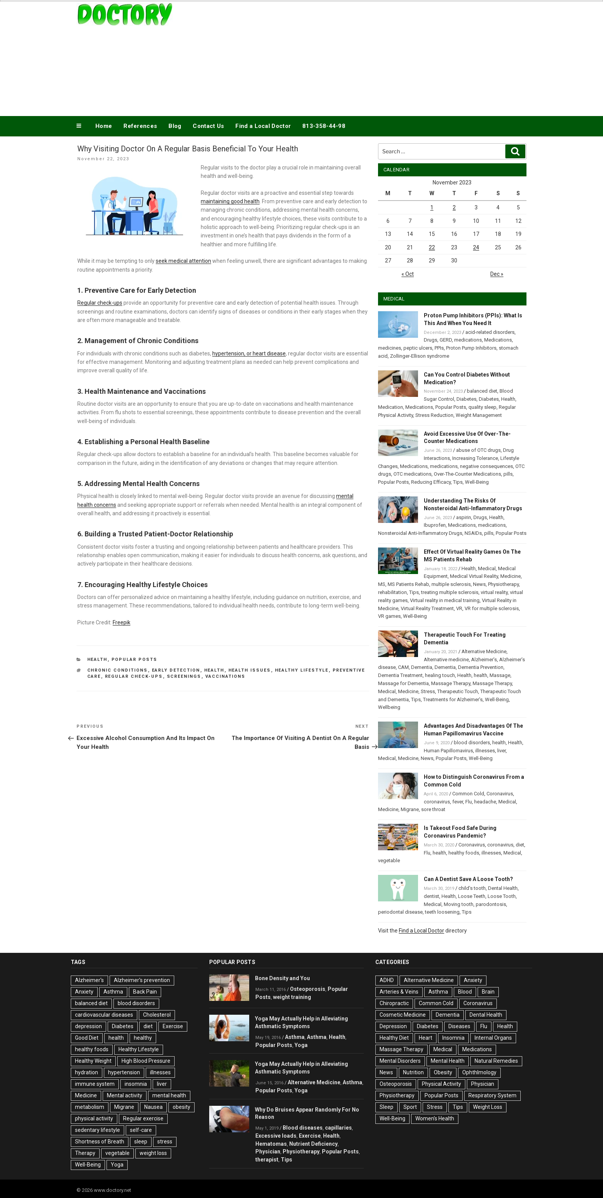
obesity (181, 1107)
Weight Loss (487, 1107)
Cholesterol (157, 1015)
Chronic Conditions (117, 670)
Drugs (430, 340)
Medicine (510, 576)
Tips (458, 482)
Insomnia (453, 1038)
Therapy (85, 1153)
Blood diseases (303, 1128)
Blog (174, 126)
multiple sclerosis (451, 584)
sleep (140, 1141)
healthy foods (463, 853)
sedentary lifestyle (97, 1130)
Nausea (153, 1107)
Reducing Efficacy (431, 482)
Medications (498, 340)
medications (468, 340)
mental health (169, 1095)
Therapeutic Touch (457, 691)
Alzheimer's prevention (142, 980)
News (479, 584)
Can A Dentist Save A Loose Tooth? (468, 879)
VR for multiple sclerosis (492, 608)
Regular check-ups (99, 303)
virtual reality (494, 592)
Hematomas (271, 1144)
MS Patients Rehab (408, 584)
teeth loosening (442, 912)
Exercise (173, 1026)
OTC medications (412, 474)
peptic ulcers (417, 348)
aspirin (463, 517)
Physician (267, 1151)
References (140, 126)
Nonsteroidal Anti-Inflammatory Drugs (420, 533)
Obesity (443, 1072)
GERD (446, 340)
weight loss (153, 1153)
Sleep (386, 1107)
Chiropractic (394, 1003)
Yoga (117, 1164)
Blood (465, 992)
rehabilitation (392, 592)
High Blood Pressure (146, 1061)
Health (97, 659)
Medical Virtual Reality (474, 576)
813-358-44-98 (323, 126)
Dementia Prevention (480, 667)
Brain (488, 992)
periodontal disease (400, 912)
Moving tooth (458, 904)
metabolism (89, 1107)
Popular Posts (135, 659)
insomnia (136, 1084)
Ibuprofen (435, 525)
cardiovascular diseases (104, 1015)
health (214, 670)
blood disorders (472, 742)
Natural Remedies (496, 1061)
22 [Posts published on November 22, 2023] (432, 247)
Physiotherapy (503, 584)
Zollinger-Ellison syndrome (419, 356)
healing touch (440, 675)
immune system (95, 1084)
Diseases (459, 1026)
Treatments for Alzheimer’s (453, 699)
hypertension (124, 1072)
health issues (249, 670)
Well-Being (477, 482)
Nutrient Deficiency (313, 1144)
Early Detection (176, 670)
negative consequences (486, 466)
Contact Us (208, 126)
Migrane (410, 809)
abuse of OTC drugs (478, 450)
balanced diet (482, 391)
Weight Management (479, 415)
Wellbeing (389, 707)
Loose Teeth (471, 896)
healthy (143, 1038)
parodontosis (491, 904)
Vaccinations (225, 676)
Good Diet (86, 1038)
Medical (487, 568)
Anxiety (84, 992)
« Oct (407, 274)
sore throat (433, 809)
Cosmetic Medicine (403, 1015)
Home (103, 126)
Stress (428, 691)
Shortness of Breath (99, 1141)
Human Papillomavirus (448, 750)
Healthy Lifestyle (302, 670)
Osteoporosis (307, 989)
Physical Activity (441, 1084)
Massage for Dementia (403, 683)
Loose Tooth (502, 896)
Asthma (113, 992)
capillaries (338, 1128)
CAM (403, 667)
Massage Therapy (450, 683)
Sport (410, 1107)
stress (164, 1141)
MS (381, 584)
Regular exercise (143, 1118)
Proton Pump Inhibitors (471, 348)
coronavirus (437, 802)
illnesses (485, 750)
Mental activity (124, 1095)
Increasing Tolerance (475, 458)
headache (485, 802)
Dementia (421, 667)
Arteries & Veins (399, 992)
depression (88, 1026)
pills (508, 474)
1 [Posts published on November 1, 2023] (431, 207)
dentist (431, 896)
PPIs (439, 348)
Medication (390, 407)
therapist (266, 1160)
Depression (393, 1026)
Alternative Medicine (483, 651)
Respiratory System (492, 1095)
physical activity (94, 1118)
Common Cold (468, 793)
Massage (500, 675)
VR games (389, 616)
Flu (468, 802)
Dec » (496, 274)
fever (457, 802)
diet (520, 845)
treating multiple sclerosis (449, 592)
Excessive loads (276, 1136)
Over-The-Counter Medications (467, 474)
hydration (86, 1072)
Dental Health (503, 888)
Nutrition (413, 1072)
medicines (389, 348)
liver (501, 750)
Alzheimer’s (484, 659)
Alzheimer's (89, 980)
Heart (425, 1038)
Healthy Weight (93, 1061)
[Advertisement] (378, 57)
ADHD (387, 980)
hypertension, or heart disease (249, 353)
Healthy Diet (394, 1038)
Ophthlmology (479, 1072)
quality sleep (482, 407)
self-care (141, 1130)
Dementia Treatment (400, 675)
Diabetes (466, 399)
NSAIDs (473, 533)
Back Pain (145, 992)
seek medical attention (183, 261)
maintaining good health (230, 201)
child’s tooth (472, 888)
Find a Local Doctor (263, 126)
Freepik (121, 622)
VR (459, 608)
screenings (184, 676)
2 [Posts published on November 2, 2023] (454, 207)
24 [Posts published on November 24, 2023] (476, 247)
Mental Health (448, 1061)
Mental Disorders (400, 1061)
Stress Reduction (434, 415)
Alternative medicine (446, 659)
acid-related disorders (490, 332)
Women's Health (434, 1118)
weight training (292, 997)
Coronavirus (499, 793)
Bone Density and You (282, 978)
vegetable (389, 860)
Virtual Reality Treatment (427, 608)
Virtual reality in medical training (445, 600)
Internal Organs (493, 1038)
